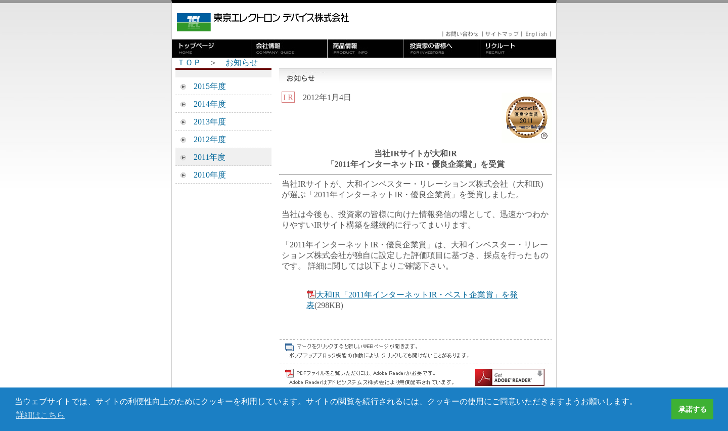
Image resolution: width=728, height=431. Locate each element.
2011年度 (205, 157)
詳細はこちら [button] (40, 415)
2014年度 (206, 104)
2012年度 (206, 139)
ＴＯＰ (189, 62)
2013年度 (206, 121)
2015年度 (206, 86)
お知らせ (241, 62)
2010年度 (206, 174)
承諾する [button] (692, 409)
